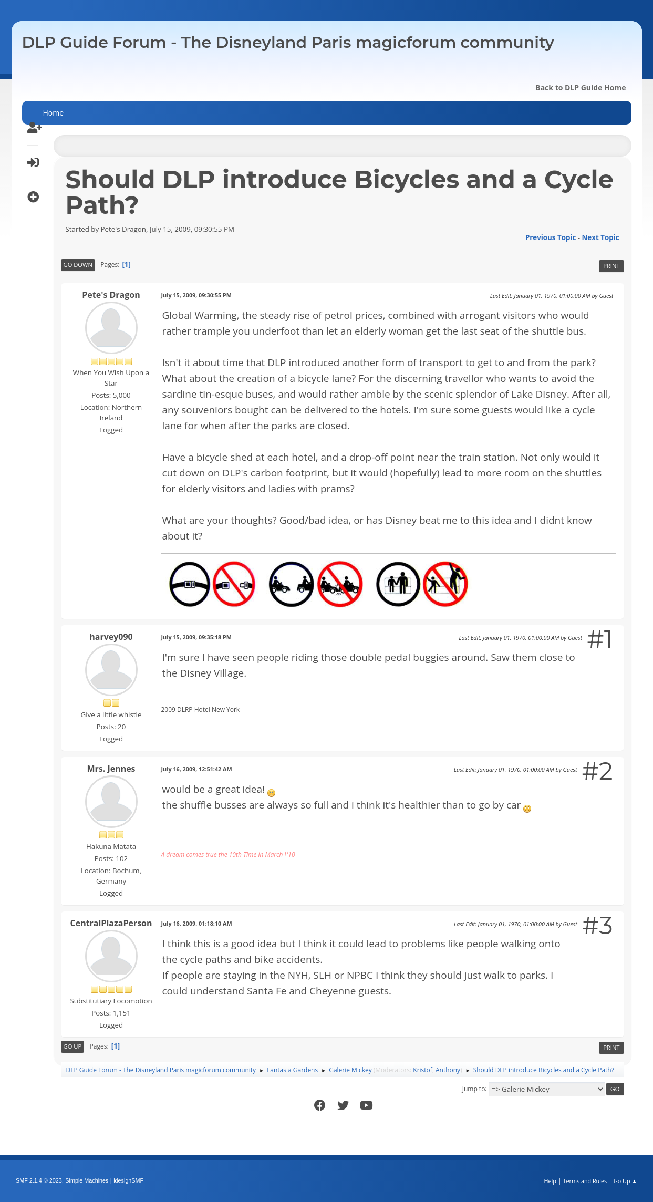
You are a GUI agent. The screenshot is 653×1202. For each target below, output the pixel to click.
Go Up (73, 1046)
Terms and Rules (585, 1181)
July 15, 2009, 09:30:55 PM (196, 295)
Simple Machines (86, 1180)
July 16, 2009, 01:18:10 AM (196, 923)
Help (550, 1181)
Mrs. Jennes (111, 768)
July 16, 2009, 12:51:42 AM (196, 769)
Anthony (448, 1069)
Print (611, 266)
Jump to (473, 1088)
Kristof (422, 1069)
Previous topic (550, 237)
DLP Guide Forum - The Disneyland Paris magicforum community (288, 42)
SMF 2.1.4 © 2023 (39, 1180)
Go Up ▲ (625, 1181)
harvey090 (110, 637)
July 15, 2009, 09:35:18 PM (196, 637)
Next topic (600, 237)
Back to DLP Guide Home (580, 87)
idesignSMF (128, 1180)
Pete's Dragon (111, 294)
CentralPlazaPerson (111, 923)
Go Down (78, 264)
